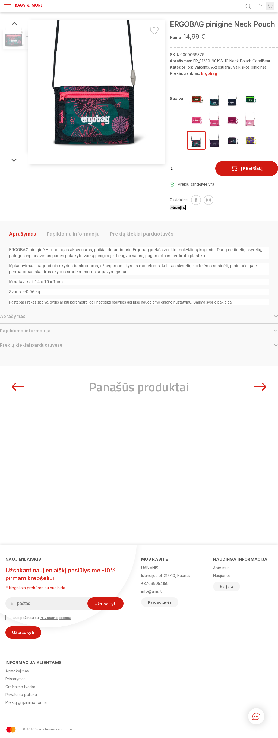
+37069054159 (155, 583)
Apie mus (221, 567)
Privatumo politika (55, 617)
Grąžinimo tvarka (20, 686)
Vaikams (201, 67)
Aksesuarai (221, 67)
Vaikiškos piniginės (250, 67)
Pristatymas (15, 678)
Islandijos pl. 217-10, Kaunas (165, 575)
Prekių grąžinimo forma (26, 702)
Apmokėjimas (17, 671)
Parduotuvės (160, 602)
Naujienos (222, 575)
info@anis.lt (151, 591)
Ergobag (209, 73)
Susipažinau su (38, 617)
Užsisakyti (23, 632)
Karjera (226, 586)
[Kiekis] (193, 168)
